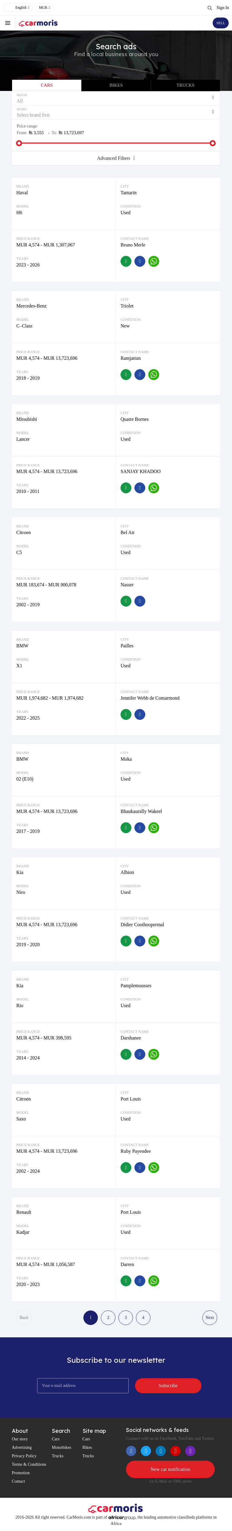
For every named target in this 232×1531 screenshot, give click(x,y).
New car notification (170, 1469)
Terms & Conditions (29, 1464)
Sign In (223, 7)
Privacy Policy (24, 1456)
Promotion (21, 1473)
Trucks (185, 85)
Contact (18, 1481)
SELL (220, 23)
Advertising (22, 1447)
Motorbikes (61, 1447)
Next (210, 1317)
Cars (47, 85)
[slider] (19, 143)
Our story (20, 1439)
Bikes (116, 85)
